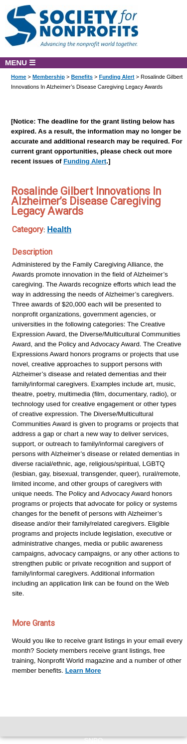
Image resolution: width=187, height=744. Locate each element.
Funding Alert (116, 77)
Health (59, 229)
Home (18, 77)
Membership (48, 77)
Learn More (83, 670)
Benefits (81, 77)
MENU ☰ (20, 62)
